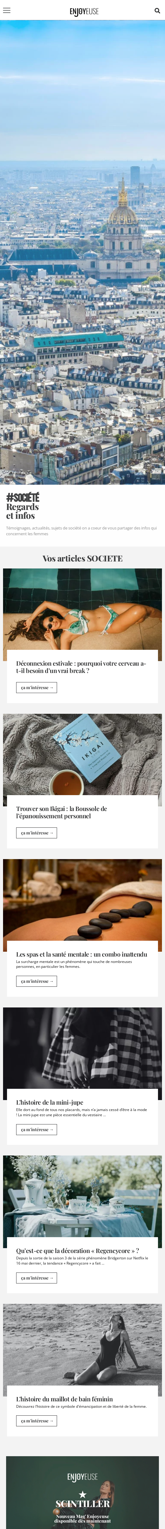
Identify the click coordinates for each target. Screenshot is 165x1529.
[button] (157, 10)
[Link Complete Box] (82, 638)
